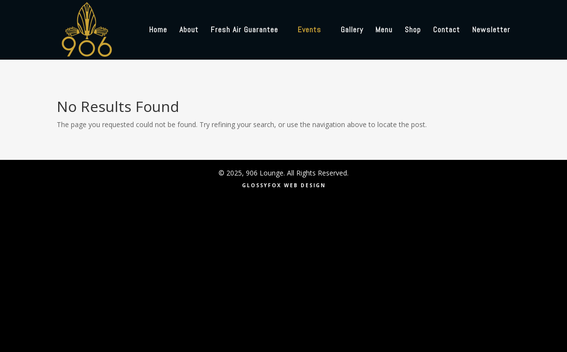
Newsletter (491, 30)
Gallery (352, 30)
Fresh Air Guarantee (244, 30)
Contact (446, 30)
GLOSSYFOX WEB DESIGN (284, 185)
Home (158, 30)
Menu (384, 30)
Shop (413, 30)
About (188, 30)
